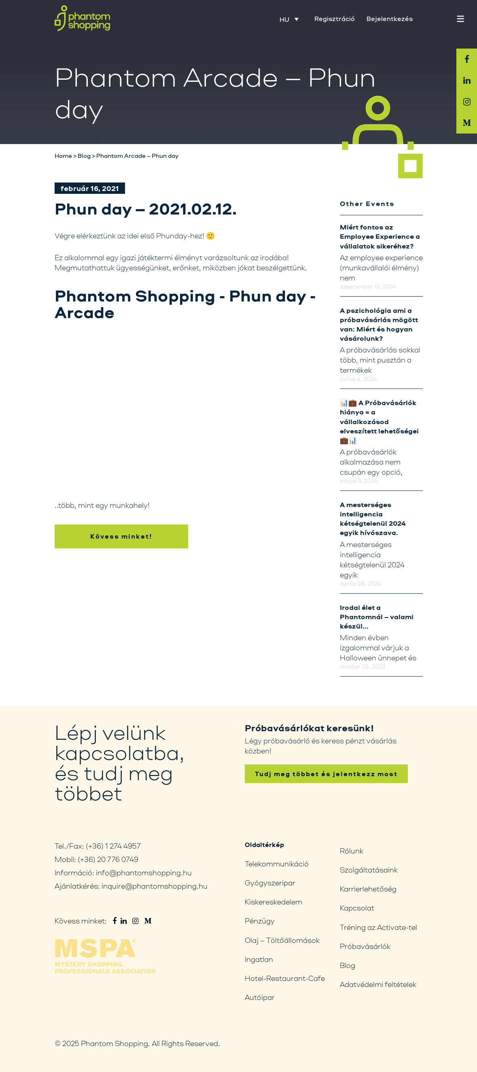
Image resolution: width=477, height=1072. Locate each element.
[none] (294, 19)
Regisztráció (334, 19)
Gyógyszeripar (270, 882)
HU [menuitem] (284, 19)
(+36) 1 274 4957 (113, 845)
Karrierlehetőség (368, 888)
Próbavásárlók (365, 946)
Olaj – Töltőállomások (282, 940)
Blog (347, 965)
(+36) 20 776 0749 (108, 859)
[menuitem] (289, 19)
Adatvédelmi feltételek (378, 984)
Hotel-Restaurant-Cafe (285, 978)
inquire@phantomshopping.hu (155, 885)
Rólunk (351, 850)
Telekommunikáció (277, 863)
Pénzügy (260, 920)
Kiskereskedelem (273, 901)
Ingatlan (259, 959)
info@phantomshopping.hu (144, 872)
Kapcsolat (357, 907)
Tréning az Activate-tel (378, 927)
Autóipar (260, 997)
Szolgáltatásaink (369, 869)
